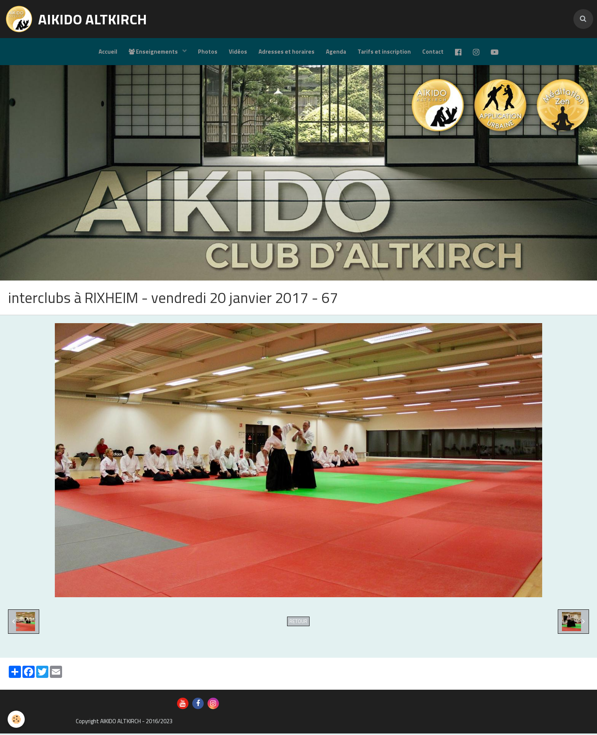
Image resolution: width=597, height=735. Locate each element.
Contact (433, 51)
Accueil (108, 51)
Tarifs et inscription (384, 51)
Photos (207, 51)
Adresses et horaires (286, 51)
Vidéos (238, 51)
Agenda (336, 51)
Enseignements (154, 51)
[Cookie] (16, 719)
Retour (298, 623)
